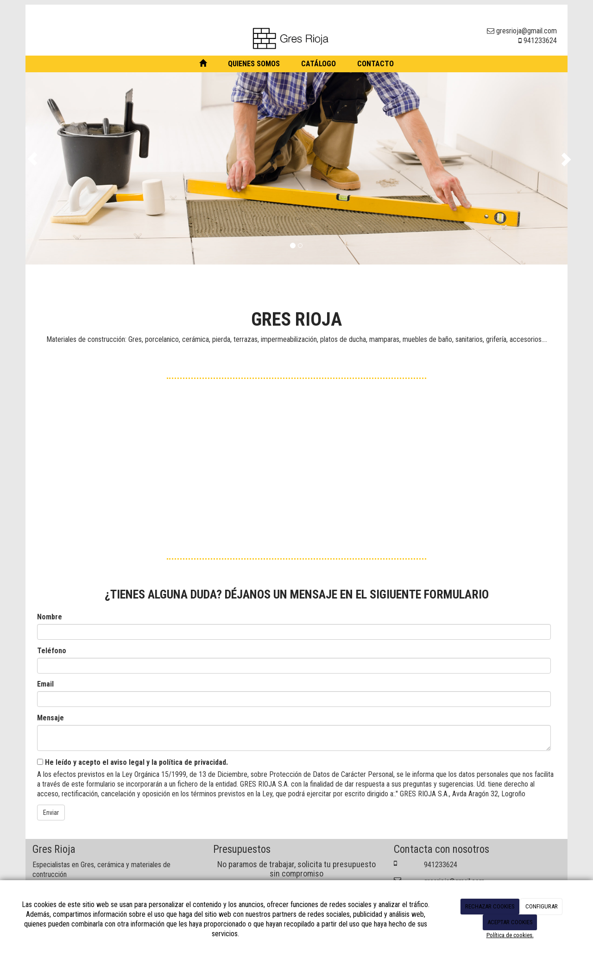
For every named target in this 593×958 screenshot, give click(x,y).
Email (45, 684)
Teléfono (51, 650)
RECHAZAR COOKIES (490, 906)
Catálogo (318, 63)
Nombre (49, 616)
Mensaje (50, 717)
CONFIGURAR (541, 906)
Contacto (375, 63)
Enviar (51, 812)
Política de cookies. (510, 935)
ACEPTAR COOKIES (510, 922)
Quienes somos (254, 63)
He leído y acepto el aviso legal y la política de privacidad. (132, 762)
